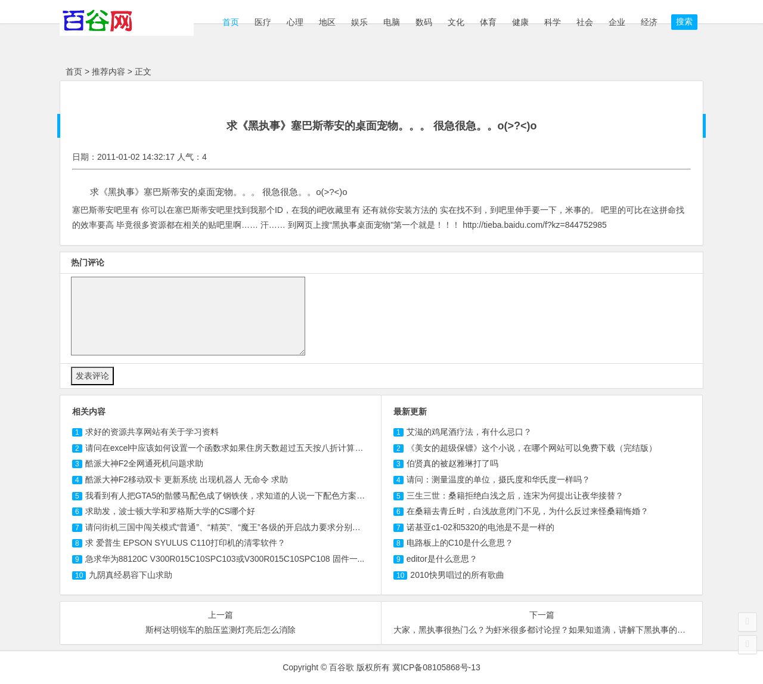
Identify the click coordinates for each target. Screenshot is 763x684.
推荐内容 (108, 71)
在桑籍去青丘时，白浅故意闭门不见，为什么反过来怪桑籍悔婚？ (528, 511)
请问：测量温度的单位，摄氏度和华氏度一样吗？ (498, 479)
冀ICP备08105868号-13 (436, 667)
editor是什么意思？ (442, 559)
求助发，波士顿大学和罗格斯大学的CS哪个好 (170, 511)
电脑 (391, 22)
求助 (130, 575)
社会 (584, 22)
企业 (617, 22)
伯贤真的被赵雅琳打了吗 (452, 463)
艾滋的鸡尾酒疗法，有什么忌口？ (469, 432)
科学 (552, 22)
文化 (456, 22)
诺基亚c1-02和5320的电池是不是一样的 (480, 527)
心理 (295, 22)
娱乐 (359, 22)
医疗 (263, 22)
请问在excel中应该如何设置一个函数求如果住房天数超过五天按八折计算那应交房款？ (245, 448)
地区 (327, 22)
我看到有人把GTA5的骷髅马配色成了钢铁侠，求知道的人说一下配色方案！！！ (233, 495)
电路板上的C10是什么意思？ (460, 542)
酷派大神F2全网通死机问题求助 (144, 463)
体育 (488, 22)
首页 (229, 22)
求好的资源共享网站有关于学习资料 (152, 432)
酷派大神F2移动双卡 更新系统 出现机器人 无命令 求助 (186, 479)
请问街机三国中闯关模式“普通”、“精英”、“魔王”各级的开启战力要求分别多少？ (231, 527)
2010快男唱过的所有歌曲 (457, 575)
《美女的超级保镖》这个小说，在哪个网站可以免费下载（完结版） (532, 448)
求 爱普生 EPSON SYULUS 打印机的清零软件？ (185, 542)
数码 (423, 22)
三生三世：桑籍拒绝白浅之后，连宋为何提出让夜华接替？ (515, 495)
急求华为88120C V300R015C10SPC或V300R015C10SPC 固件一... (225, 559)
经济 (649, 22)
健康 (520, 22)
